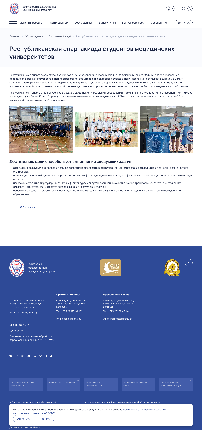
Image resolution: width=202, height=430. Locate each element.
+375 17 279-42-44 (118, 311)
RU (175, 8)
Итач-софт (38, 427)
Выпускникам (107, 22)
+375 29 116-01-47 (71, 311)
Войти (181, 22)
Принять (45, 418)
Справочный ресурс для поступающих (22, 384)
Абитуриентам (59, 22)
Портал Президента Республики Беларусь (171, 384)
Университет (36, 22)
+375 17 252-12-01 (24, 308)
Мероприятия (158, 22)
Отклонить (23, 418)
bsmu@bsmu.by (29, 312)
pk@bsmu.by (74, 318)
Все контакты (17, 324)
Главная (14, 36)
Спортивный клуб (60, 36)
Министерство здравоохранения (94, 384)
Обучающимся (83, 22)
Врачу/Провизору (133, 22)
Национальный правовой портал (135, 384)
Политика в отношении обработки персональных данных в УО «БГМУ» (31, 338)
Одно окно (16, 330)
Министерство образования (62, 382)
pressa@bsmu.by (123, 318)
